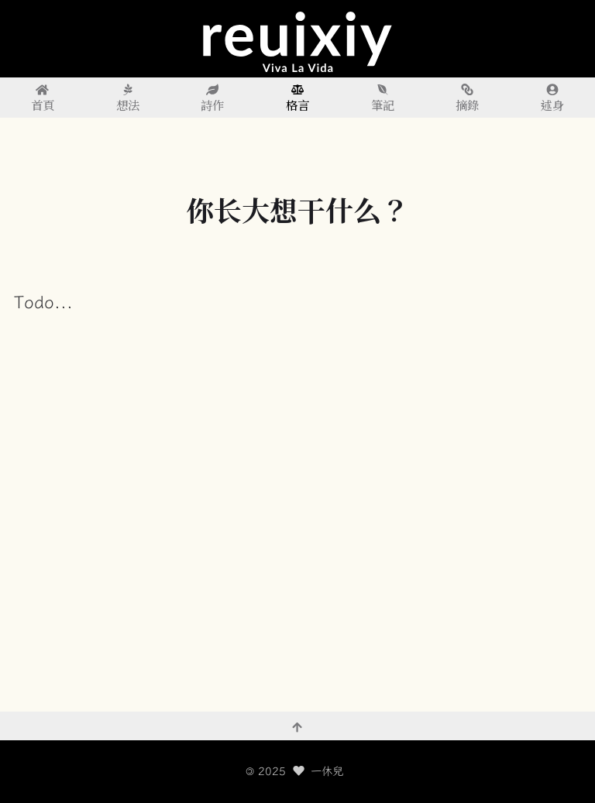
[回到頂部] (297, 726)
